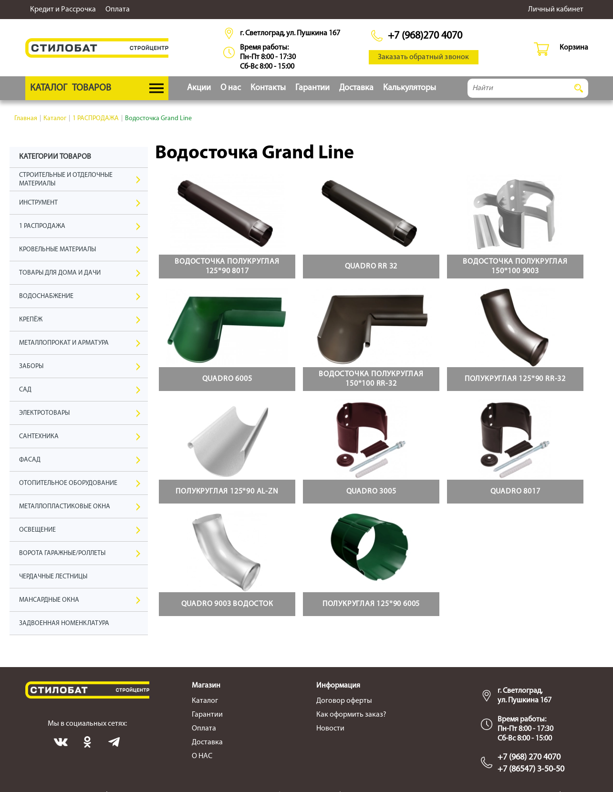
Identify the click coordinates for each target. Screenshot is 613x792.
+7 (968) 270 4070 (529, 757)
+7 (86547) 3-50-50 (531, 769)
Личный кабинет (555, 9)
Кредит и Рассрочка (63, 9)
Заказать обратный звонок (423, 57)
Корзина (574, 47)
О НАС (202, 756)
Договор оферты (344, 701)
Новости (330, 728)
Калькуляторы (409, 88)
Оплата (117, 9)
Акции (199, 88)
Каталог (205, 701)
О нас (230, 88)
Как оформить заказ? (351, 715)
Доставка (356, 88)
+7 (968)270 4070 (425, 36)
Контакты (268, 88)
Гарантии (312, 88)
